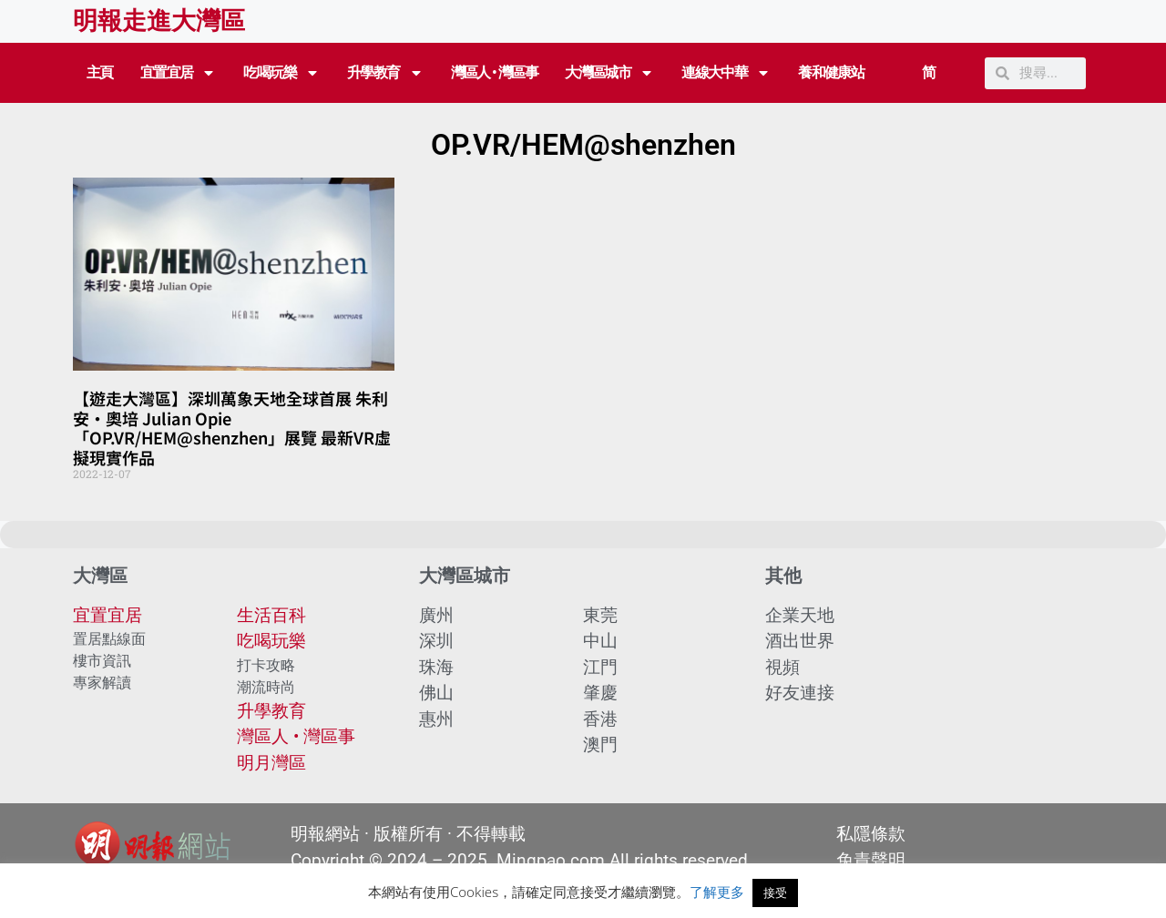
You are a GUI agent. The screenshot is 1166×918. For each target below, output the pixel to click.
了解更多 (717, 891)
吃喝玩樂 (281, 72)
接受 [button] (775, 892)
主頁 (100, 72)
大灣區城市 (609, 72)
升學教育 (385, 72)
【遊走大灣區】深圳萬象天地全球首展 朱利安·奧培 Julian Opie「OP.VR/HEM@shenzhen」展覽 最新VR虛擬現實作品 (232, 427)
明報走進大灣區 (159, 21)
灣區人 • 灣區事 (494, 72)
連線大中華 (726, 72)
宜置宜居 (178, 72)
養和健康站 (831, 72)
